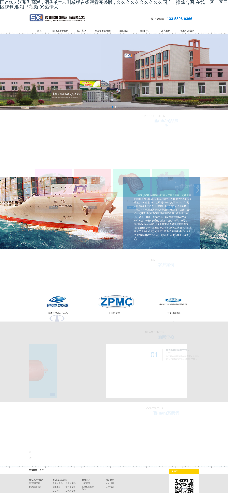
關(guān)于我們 (60, 31)
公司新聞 (86, 483)
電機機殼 (57, 487)
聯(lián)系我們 (187, 31)
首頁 (39, 31)
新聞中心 (144, 31)
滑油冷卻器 (71, 487)
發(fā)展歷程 (34, 483)
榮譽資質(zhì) (35, 487)
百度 (42, 470)
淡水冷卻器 (71, 483)
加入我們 (165, 31)
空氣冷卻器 (71, 491)
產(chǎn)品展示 (102, 31)
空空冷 (56, 491)
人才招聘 (110, 483)
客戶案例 (81, 31)
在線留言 (123, 31)
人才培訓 (110, 487)
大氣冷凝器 (58, 483)
